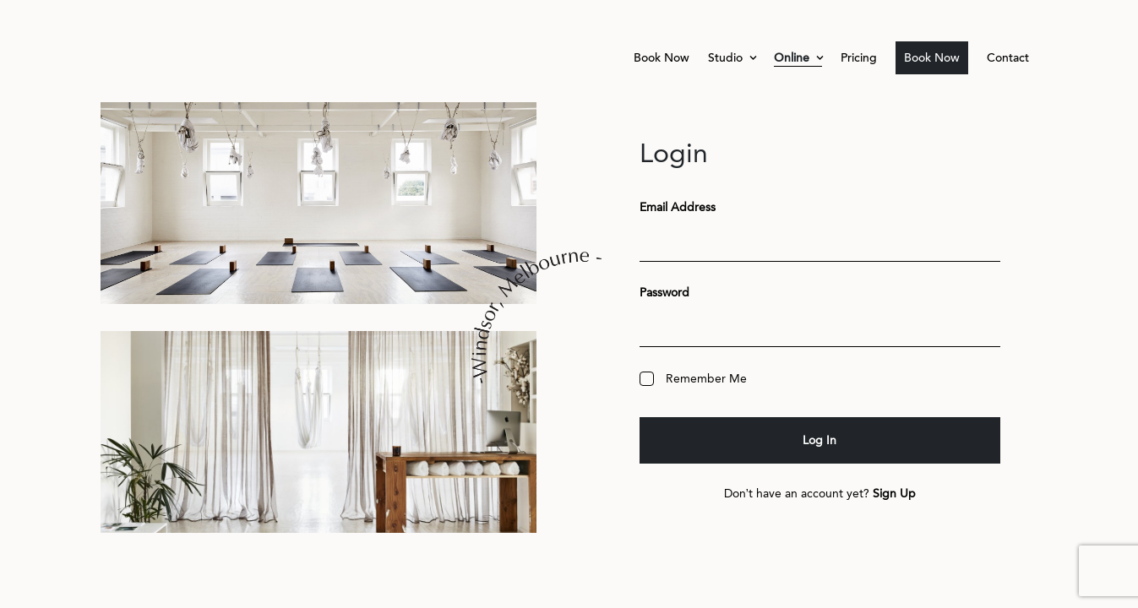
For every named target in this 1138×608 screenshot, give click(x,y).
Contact (1008, 58)
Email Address (678, 207)
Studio (727, 58)
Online (793, 58)
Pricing (859, 58)
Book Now (661, 58)
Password (664, 293)
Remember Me (693, 379)
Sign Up (894, 494)
